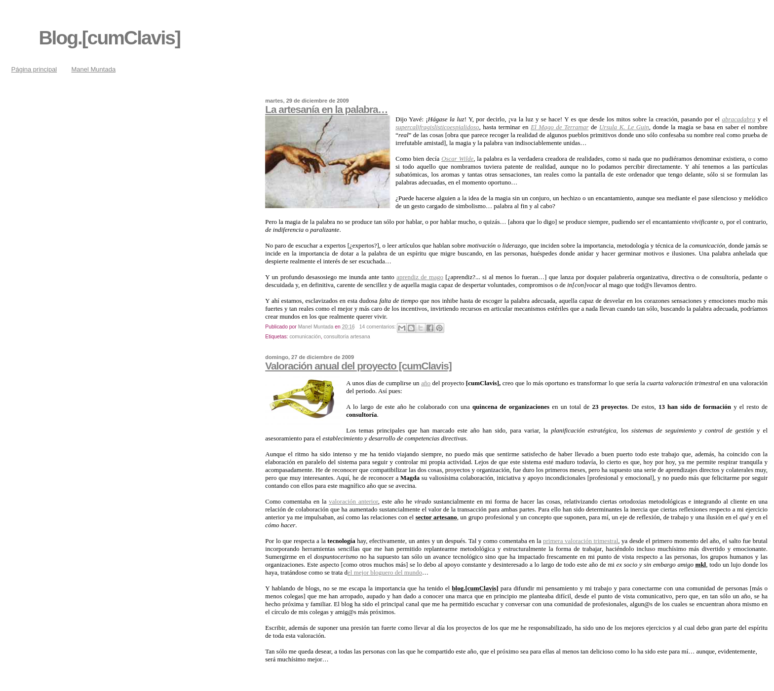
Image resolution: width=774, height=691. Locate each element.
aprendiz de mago (419, 277)
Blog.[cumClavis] (109, 37)
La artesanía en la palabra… (326, 109)
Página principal (34, 69)
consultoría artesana (347, 336)
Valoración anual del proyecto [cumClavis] (358, 365)
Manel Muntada (94, 69)
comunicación (305, 336)
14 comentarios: (378, 326)
